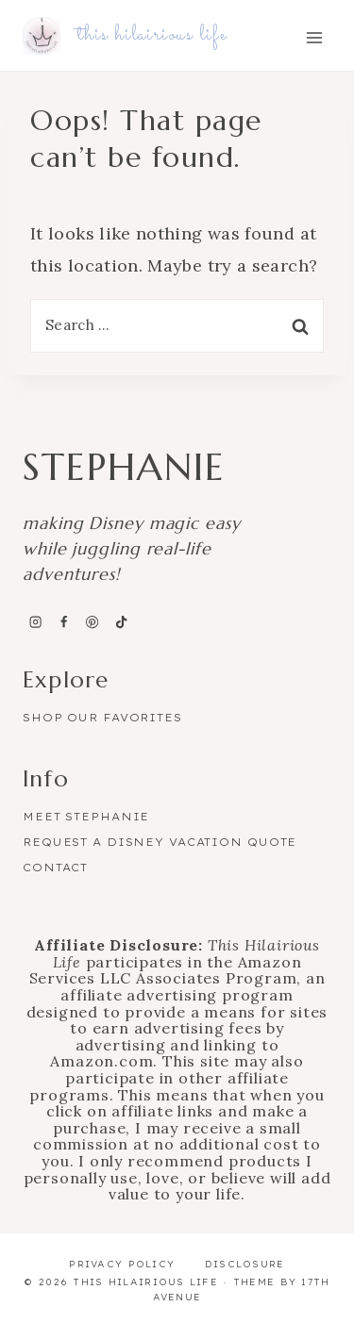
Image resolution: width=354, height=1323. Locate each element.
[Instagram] (35, 622)
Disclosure (245, 1264)
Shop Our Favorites (102, 717)
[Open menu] (313, 37)
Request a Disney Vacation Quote (159, 842)
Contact (55, 867)
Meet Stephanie (86, 816)
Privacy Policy (122, 1264)
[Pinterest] (92, 622)
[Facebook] (63, 622)
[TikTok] (121, 622)
